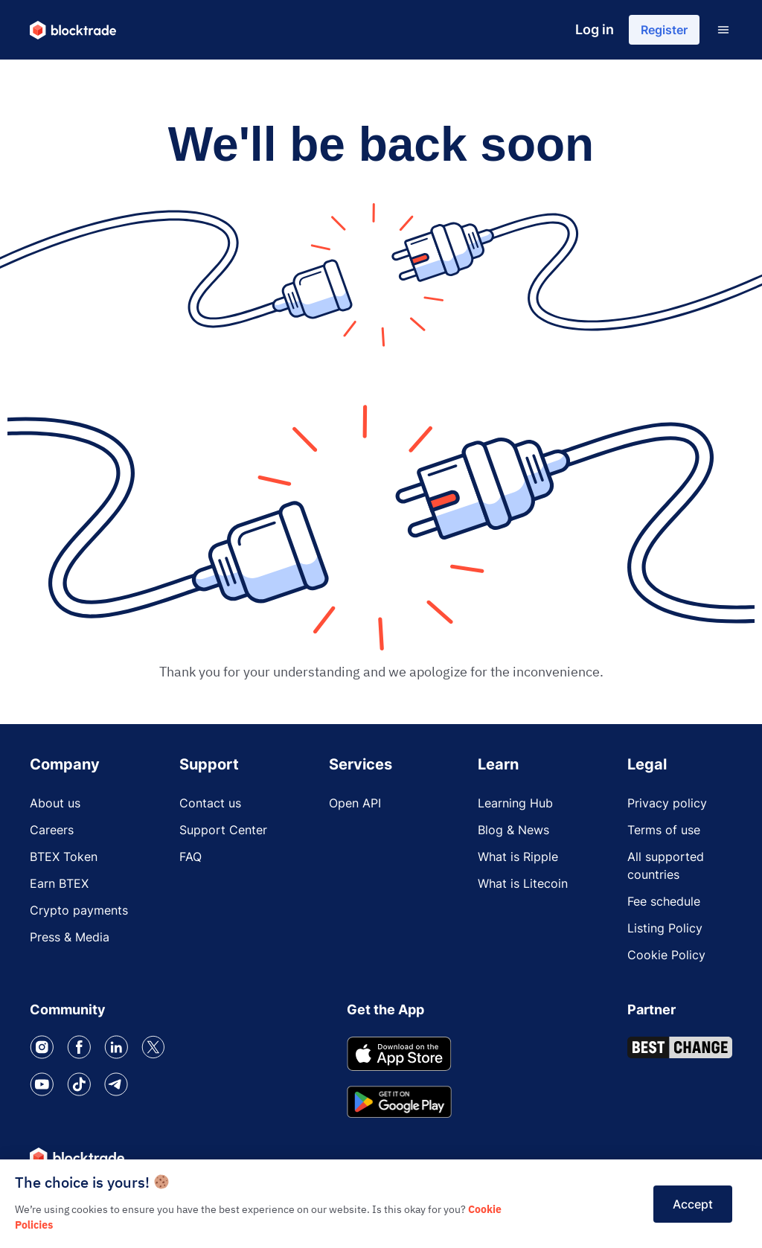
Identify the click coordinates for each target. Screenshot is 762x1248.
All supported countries (665, 865)
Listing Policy (664, 928)
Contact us (210, 803)
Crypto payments (79, 910)
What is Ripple (518, 856)
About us (55, 803)
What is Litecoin (523, 883)
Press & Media (69, 936)
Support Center (223, 829)
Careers (52, 829)
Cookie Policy (666, 954)
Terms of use (663, 829)
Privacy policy (667, 803)
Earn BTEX (59, 883)
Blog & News (513, 829)
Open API (355, 803)
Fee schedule (663, 901)
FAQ (190, 856)
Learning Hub (515, 803)
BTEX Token (63, 856)
